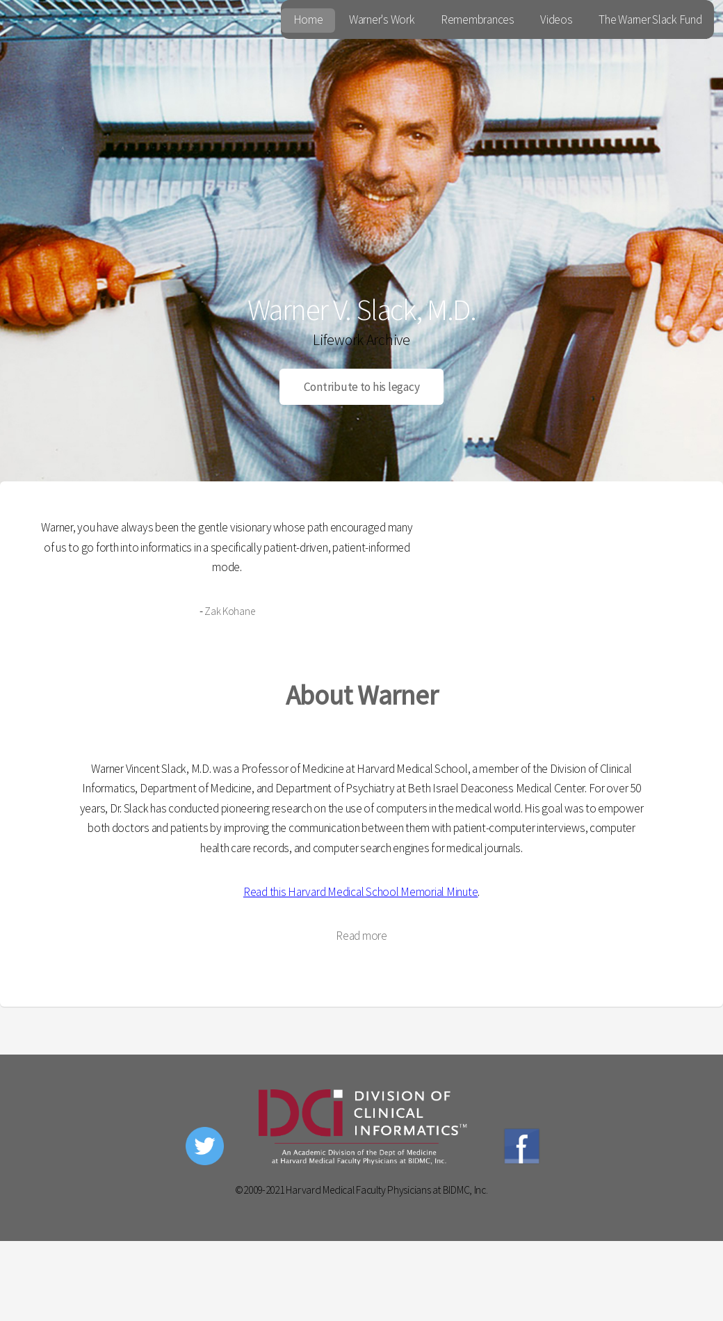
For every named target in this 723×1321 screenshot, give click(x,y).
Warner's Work (382, 19)
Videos (556, 19)
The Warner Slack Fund (650, 19)
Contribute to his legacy (362, 386)
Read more (361, 935)
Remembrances (477, 19)
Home (308, 19)
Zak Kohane (229, 611)
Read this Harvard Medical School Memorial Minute (360, 891)
